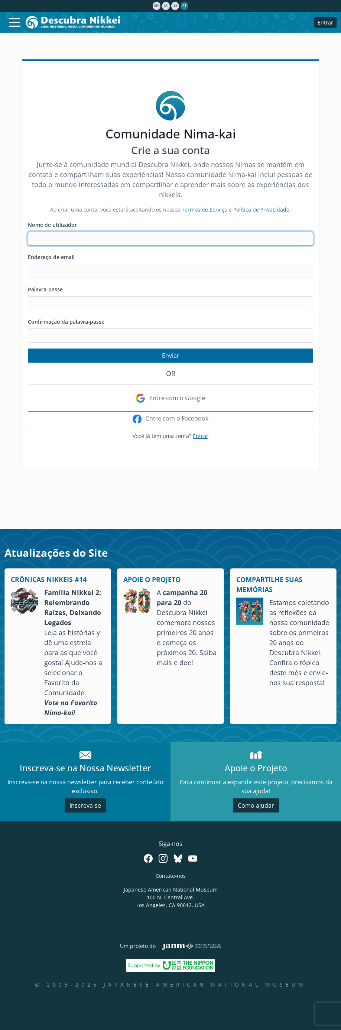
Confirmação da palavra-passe (66, 321)
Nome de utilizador (52, 224)
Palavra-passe (45, 289)
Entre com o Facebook (170, 419)
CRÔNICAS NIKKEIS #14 (49, 579)
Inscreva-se (85, 805)
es (175, 5)
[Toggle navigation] (14, 22)
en (156, 5)
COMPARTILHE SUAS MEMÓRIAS (269, 584)
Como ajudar (256, 805)
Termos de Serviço (204, 209)
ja (166, 5)
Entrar (325, 22)
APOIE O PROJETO (152, 579)
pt (184, 5)
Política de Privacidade (261, 209)
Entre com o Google (170, 398)
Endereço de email (51, 257)
